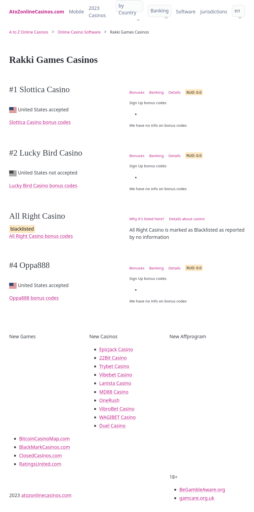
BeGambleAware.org (202, 489)
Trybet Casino (114, 366)
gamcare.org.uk (196, 498)
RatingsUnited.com (40, 464)
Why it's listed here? (146, 218)
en (237, 10)
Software (185, 11)
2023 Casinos (97, 12)
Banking (160, 10)
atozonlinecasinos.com (46, 495)
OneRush (109, 400)
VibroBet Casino (116, 409)
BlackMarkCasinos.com (44, 447)
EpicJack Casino (116, 349)
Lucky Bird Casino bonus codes (43, 185)
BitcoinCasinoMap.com (44, 438)
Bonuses (137, 92)
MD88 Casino (113, 392)
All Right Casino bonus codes (41, 236)
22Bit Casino (113, 358)
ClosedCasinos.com (40, 455)
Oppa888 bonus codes (34, 298)
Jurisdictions (213, 11)
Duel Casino (112, 426)
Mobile (76, 11)
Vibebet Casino (115, 375)
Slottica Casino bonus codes (40, 122)
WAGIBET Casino (117, 417)
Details (174, 92)
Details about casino (187, 218)
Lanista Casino (115, 383)
